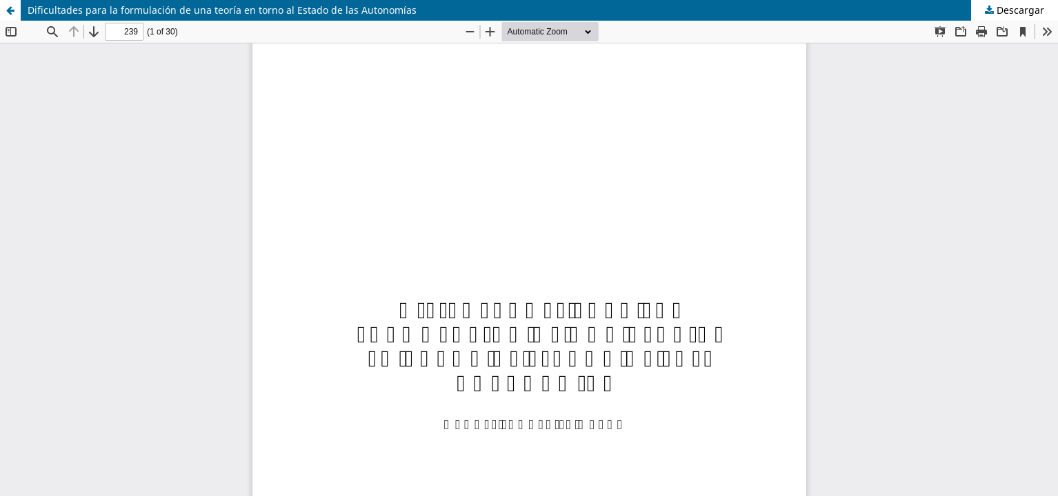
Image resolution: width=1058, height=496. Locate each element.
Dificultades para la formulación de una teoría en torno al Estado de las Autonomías (222, 10)
